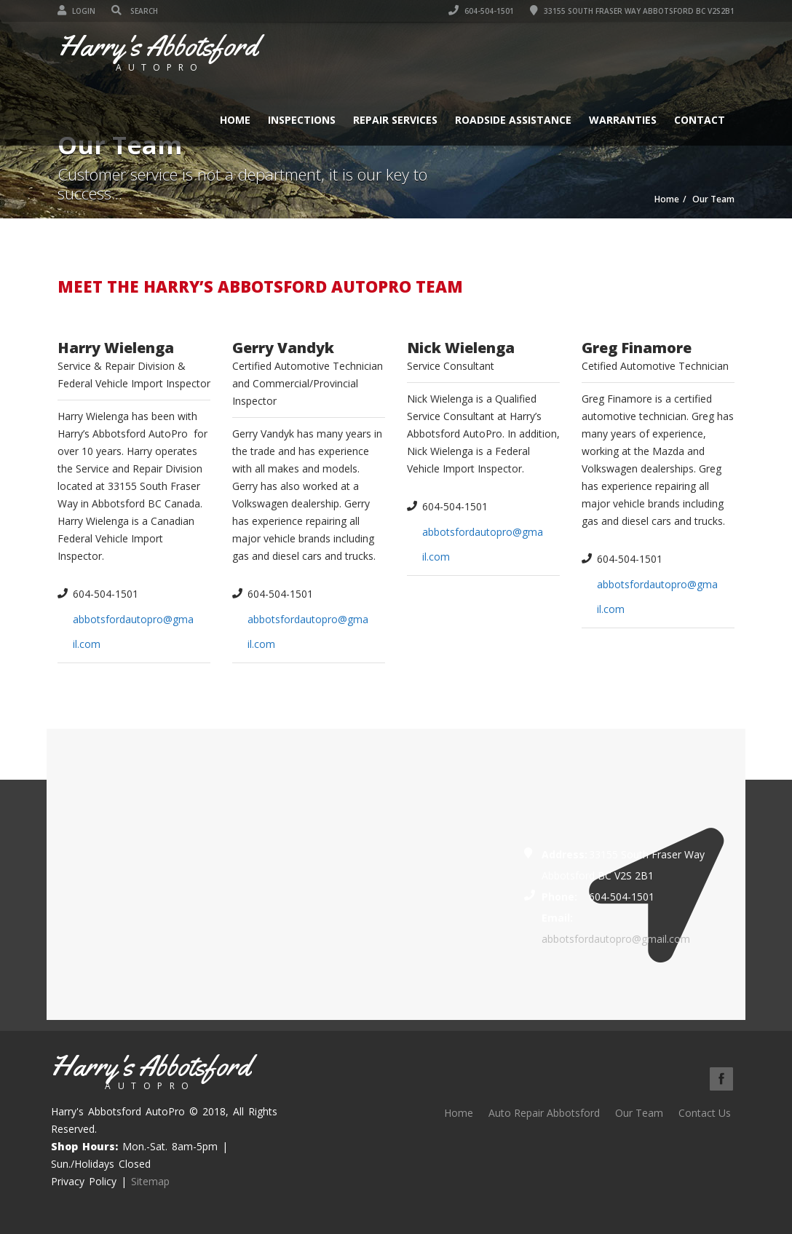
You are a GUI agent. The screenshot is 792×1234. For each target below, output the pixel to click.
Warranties (623, 120)
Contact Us (704, 1113)
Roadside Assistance (513, 120)
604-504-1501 (481, 11)
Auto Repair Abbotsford (544, 1113)
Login (76, 11)
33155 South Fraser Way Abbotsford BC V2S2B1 (632, 11)
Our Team (639, 1113)
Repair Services (395, 120)
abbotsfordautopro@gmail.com (616, 939)
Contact (699, 120)
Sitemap (150, 1181)
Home (235, 120)
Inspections (302, 120)
